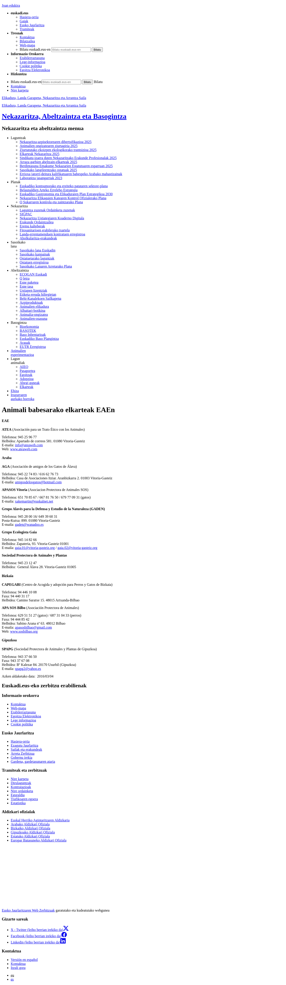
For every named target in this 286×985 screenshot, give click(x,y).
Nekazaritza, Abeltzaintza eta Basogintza (64, 116)
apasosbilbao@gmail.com (33, 627)
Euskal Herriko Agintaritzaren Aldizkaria (40, 820)
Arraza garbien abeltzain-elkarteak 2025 (48, 162)
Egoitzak (26, 375)
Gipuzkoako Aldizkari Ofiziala (33, 832)
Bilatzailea (27, 41)
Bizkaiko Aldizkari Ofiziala (30, 828)
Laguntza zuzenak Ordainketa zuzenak (47, 210)
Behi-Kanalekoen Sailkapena (40, 298)
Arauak (25, 343)
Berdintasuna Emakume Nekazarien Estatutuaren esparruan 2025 (66, 166)
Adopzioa (27, 379)
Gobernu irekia (21, 757)
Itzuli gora (18, 968)
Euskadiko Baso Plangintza (39, 339)
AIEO (24, 367)
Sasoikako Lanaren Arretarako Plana (46, 266)
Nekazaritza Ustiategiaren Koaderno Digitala (52, 218)
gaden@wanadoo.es (29, 524)
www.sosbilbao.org (24, 631)
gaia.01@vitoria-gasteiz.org (35, 548)
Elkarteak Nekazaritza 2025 (39, 154)
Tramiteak (27, 29)
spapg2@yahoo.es (28, 669)
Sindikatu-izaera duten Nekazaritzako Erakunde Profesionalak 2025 (68, 158)
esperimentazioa (147, 353)
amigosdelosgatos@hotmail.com (38, 482)
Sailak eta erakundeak (26, 749)
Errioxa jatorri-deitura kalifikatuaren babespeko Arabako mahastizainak (71, 174)
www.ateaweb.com (23, 449)
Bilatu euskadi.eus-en (35, 49)
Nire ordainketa (22, 791)
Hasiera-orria (29, 17)
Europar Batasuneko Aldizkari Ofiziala (38, 840)
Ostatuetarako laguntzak (37, 258)
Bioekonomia (29, 326)
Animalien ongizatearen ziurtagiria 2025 (49, 146)
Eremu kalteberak (32, 226)
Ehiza (15, 391)
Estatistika (18, 803)
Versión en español (24, 960)
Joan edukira (11, 5)
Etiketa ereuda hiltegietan (38, 294)
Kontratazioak (21, 787)
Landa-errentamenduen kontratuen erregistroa (52, 234)
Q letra (24, 278)
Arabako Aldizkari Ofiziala (30, 824)
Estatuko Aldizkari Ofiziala (30, 836)
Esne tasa (26, 286)
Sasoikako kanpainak (35, 254)
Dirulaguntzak (21, 783)
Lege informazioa (23, 720)
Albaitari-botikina (32, 310)
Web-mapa (27, 45)
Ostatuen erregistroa (34, 262)
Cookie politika (31, 66)
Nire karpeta (20, 90)
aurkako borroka (147, 397)
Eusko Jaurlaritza (32, 25)
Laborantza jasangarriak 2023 (41, 178)
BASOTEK (28, 330)
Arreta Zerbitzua (22, 753)
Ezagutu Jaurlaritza (24, 745)
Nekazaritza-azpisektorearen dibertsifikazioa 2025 (56, 142)
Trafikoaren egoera (24, 799)
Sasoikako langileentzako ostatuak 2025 (48, 170)
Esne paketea (29, 282)
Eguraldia (18, 795)
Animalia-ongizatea (34, 314)
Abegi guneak (30, 383)
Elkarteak (26, 387)
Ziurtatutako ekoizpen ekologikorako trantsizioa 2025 (58, 150)
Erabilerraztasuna (32, 58)
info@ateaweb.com (29, 445)
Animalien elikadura (34, 306)
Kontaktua (27, 37)
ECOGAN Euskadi (33, 274)
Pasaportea (27, 371)
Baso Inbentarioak (33, 335)
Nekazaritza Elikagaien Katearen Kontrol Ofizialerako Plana (63, 198)
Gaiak (24, 21)
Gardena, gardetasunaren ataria (33, 761)
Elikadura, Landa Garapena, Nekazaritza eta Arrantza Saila (44, 98)
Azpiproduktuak (31, 302)
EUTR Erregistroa (33, 347)
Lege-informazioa (32, 62)
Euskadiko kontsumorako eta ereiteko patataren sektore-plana (64, 186)
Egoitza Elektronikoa (35, 70)
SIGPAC (26, 214)
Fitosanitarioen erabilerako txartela (45, 230)
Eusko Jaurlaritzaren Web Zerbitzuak (28, 910)
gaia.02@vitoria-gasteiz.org (77, 548)
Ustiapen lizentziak (33, 290)
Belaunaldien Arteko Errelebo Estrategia (49, 190)
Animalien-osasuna (33, 318)
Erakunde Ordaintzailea (36, 222)
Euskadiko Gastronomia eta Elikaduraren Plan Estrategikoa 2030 (66, 194)
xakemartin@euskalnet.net (34, 501)
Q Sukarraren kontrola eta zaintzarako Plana (51, 202)
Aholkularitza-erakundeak (38, 238)
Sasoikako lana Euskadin (37, 250)
